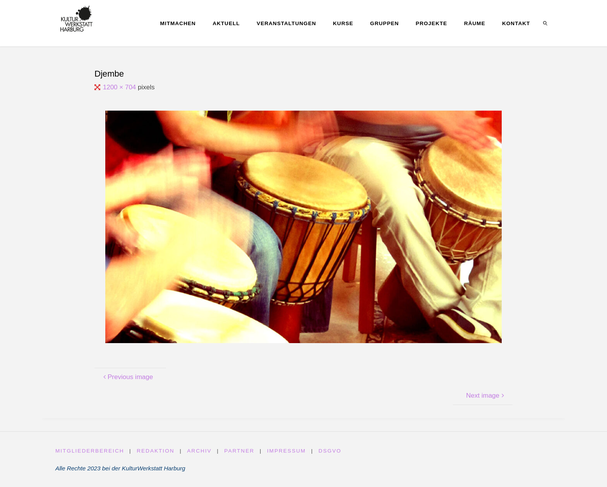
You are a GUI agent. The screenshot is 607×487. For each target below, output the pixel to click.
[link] (545, 23)
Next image (486, 395)
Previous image (127, 377)
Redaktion (155, 451)
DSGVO (330, 451)
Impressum (286, 451)
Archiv (199, 451)
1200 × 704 (120, 87)
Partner (239, 451)
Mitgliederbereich (89, 451)
